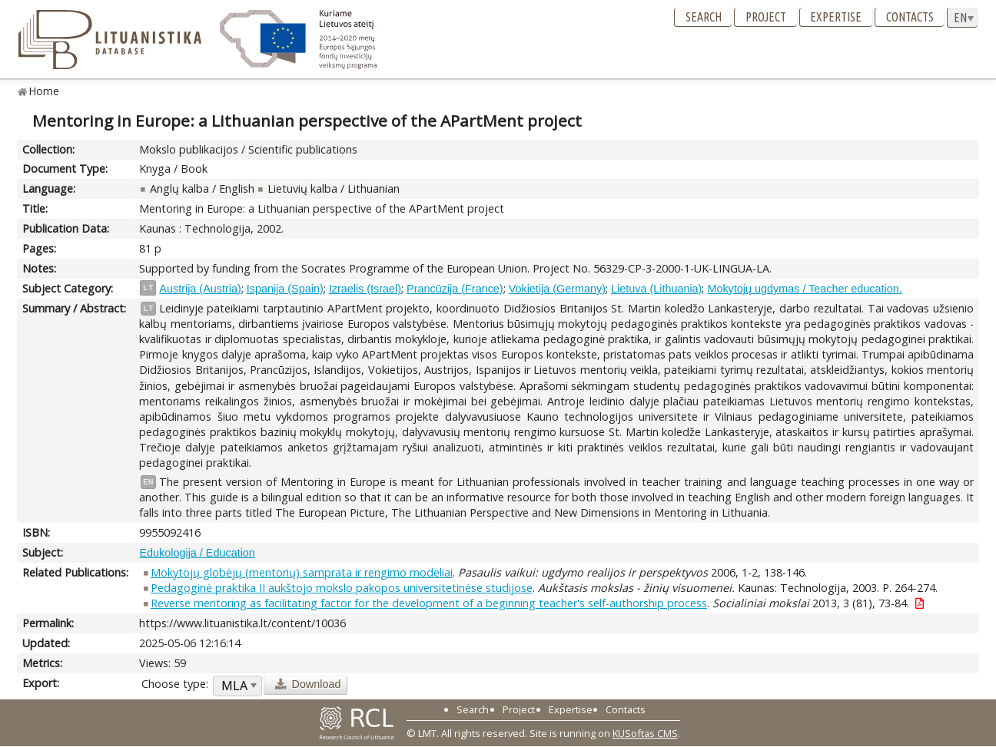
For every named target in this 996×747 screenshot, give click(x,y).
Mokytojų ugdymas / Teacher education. (804, 289)
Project (765, 17)
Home (44, 91)
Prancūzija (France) (455, 289)
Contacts (910, 17)
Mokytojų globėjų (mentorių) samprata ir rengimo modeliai (302, 572)
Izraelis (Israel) (365, 289)
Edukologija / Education (196, 553)
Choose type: (174, 683)
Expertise (836, 17)
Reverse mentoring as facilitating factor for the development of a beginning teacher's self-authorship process (429, 603)
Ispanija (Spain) (285, 289)
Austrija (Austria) (200, 289)
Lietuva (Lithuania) (656, 289)
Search (704, 17)
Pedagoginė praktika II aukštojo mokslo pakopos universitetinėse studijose (342, 587)
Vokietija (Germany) (557, 289)
